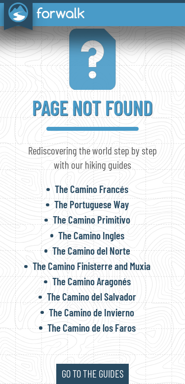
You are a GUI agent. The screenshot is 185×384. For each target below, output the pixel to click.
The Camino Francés (91, 189)
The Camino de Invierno (91, 312)
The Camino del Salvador (91, 296)
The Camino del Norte (91, 250)
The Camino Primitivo (91, 219)
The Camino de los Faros (91, 327)
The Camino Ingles (91, 235)
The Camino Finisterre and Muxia (91, 266)
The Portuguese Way (91, 204)
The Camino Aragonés (91, 281)
